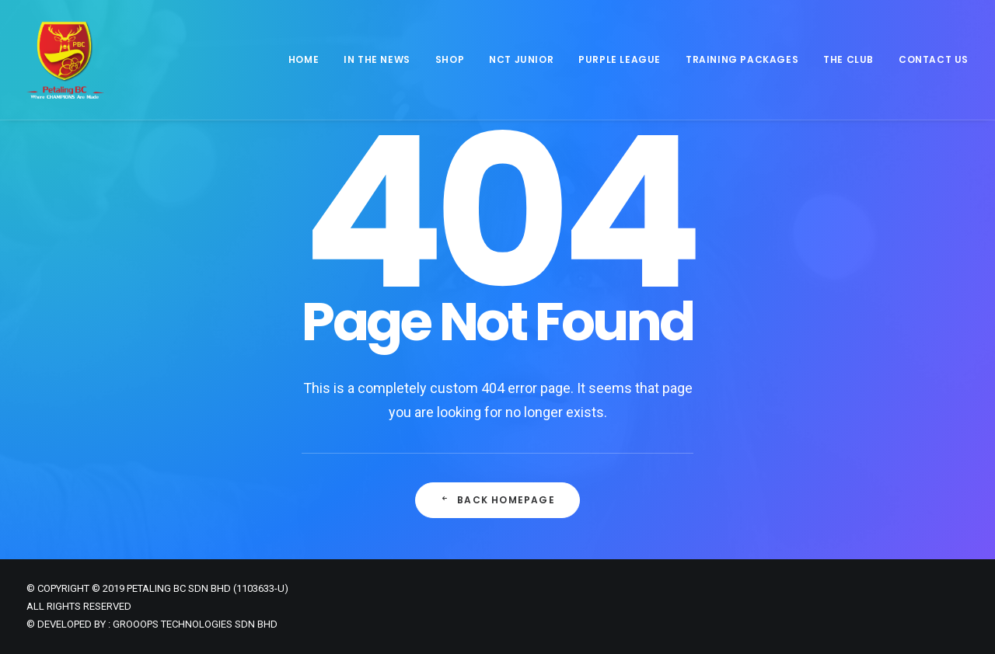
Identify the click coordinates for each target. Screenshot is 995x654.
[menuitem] (309, 60)
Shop (449, 59)
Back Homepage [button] (497, 500)
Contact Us (934, 59)
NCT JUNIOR (521, 59)
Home (303, 59)
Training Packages (742, 59)
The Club (848, 59)
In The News (377, 59)
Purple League (619, 59)
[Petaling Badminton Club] (65, 60)
